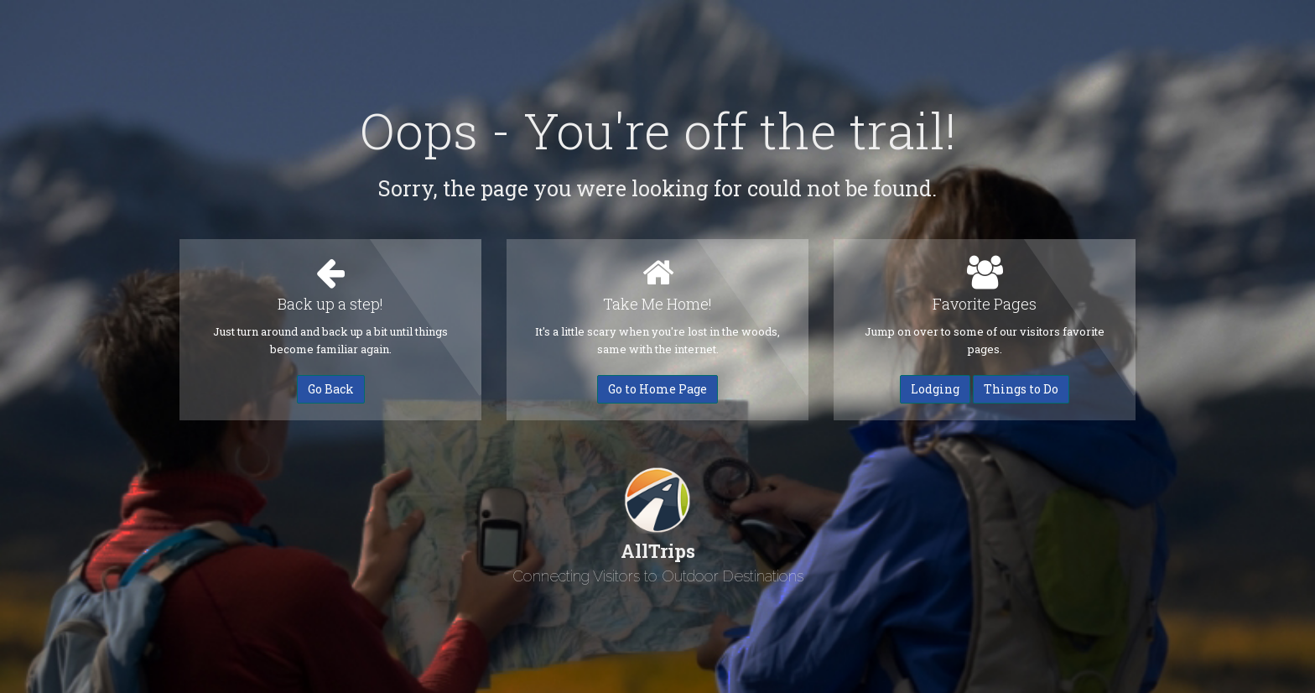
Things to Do (1021, 389)
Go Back (331, 389)
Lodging (935, 389)
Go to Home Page (657, 389)
